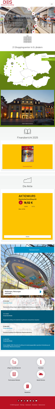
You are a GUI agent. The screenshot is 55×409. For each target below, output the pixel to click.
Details (27, 236)
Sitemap (22, 404)
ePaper (30, 166)
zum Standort (48, 59)
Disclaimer (35, 404)
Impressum (28, 404)
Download (25, 166)
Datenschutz (42, 404)
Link (14, 363)
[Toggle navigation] (52, 4)
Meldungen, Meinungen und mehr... (23, 291)
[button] (3, 107)
